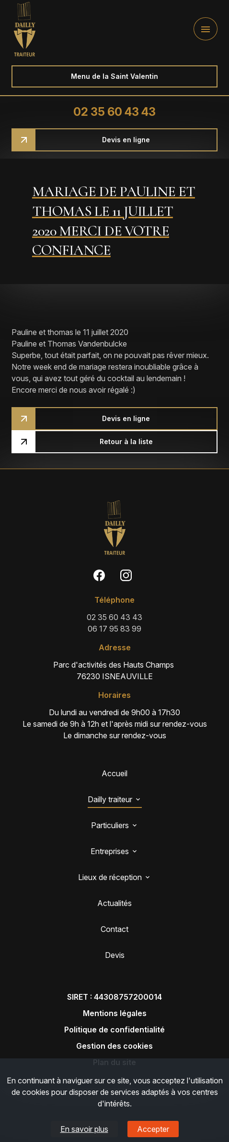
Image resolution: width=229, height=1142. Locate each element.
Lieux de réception (110, 877)
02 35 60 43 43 (114, 112)
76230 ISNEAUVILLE (114, 670)
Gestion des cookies (114, 1046)
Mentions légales (115, 1013)
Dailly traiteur (110, 799)
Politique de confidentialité (114, 1029)
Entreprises (110, 851)
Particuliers (110, 825)
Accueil (114, 773)
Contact (114, 929)
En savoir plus (84, 1129)
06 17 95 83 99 (114, 628)
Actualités (114, 903)
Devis (115, 955)
